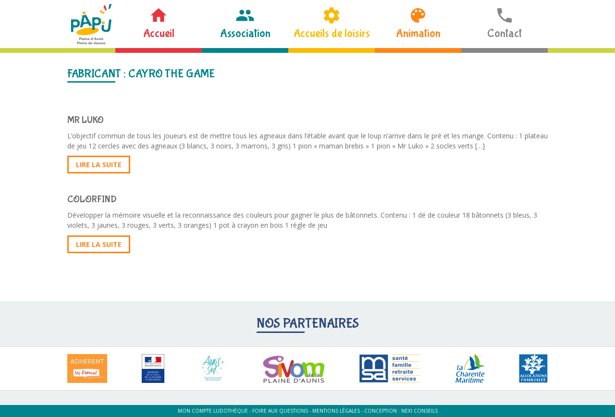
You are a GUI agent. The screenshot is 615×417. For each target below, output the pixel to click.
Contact (504, 33)
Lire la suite (99, 164)
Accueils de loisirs (332, 33)
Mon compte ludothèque (213, 410)
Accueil (158, 33)
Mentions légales (336, 410)
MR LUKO (85, 119)
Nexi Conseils (419, 410)
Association (245, 33)
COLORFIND (92, 199)
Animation (418, 33)
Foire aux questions (280, 410)
